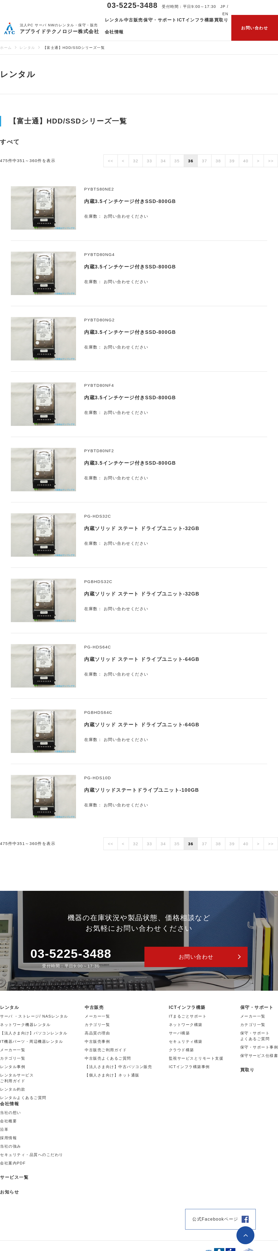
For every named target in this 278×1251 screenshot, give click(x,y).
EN (225, 14)
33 (149, 161)
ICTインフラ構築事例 (189, 1067)
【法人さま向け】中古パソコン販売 (118, 1067)
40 (246, 161)
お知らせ (9, 1192)
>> (271, 161)
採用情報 (8, 1138)
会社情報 (9, 1103)
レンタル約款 (12, 1089)
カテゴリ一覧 (253, 1024)
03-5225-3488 (132, 5)
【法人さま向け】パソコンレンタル (33, 1033)
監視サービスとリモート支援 (196, 1058)
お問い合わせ (254, 28)
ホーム (6, 48)
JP (223, 6)
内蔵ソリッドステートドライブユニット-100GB (141, 790)
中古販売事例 (97, 1041)
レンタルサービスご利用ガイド (17, 1078)
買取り (221, 20)
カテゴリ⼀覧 (12, 1058)
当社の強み (10, 1146)
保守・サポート (257, 1007)
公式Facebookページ (215, 1219)
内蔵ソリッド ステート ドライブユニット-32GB (142, 528)
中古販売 (94, 1007)
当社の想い (10, 1112)
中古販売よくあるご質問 (108, 1058)
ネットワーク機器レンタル (25, 1024)
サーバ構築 (179, 1033)
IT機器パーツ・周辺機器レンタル (31, 1041)
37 (204, 161)
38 (218, 161)
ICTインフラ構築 (187, 1007)
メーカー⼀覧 (12, 1050)
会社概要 (8, 1121)
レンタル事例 (12, 1067)
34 (163, 161)
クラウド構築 (181, 1050)
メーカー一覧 (253, 1016)
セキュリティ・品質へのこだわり (31, 1154)
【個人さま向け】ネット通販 (112, 1075)
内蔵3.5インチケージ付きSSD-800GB (130, 201)
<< (110, 161)
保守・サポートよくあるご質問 (255, 1036)
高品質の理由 (97, 1033)
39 (232, 161)
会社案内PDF (13, 1163)
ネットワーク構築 (186, 1024)
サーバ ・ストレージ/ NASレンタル (34, 1016)
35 (177, 161)
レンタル (27, 48)
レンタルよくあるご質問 (23, 1097)
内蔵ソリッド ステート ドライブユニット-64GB (142, 659)
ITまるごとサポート (188, 1016)
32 (135, 161)
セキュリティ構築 (186, 1041)
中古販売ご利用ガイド (106, 1050)
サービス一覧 (14, 1177)
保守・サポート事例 (259, 1047)
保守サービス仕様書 (259, 1055)
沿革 (4, 1129)
